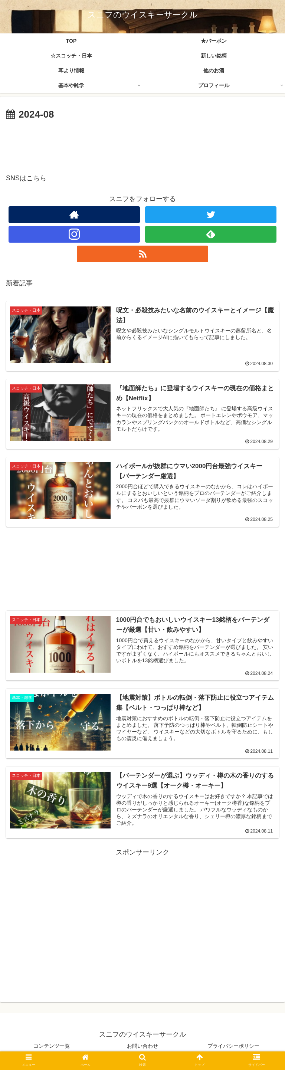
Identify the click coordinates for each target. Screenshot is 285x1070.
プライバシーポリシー (233, 1046)
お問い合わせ (142, 1046)
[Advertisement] (142, 143)
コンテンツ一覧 (51, 1046)
